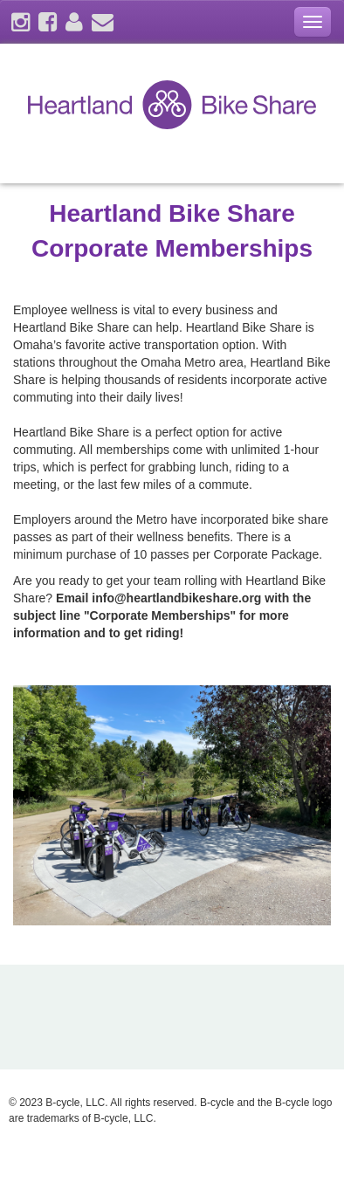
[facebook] (47, 25)
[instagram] (20, 25)
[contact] (102, 25)
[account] (74, 25)
